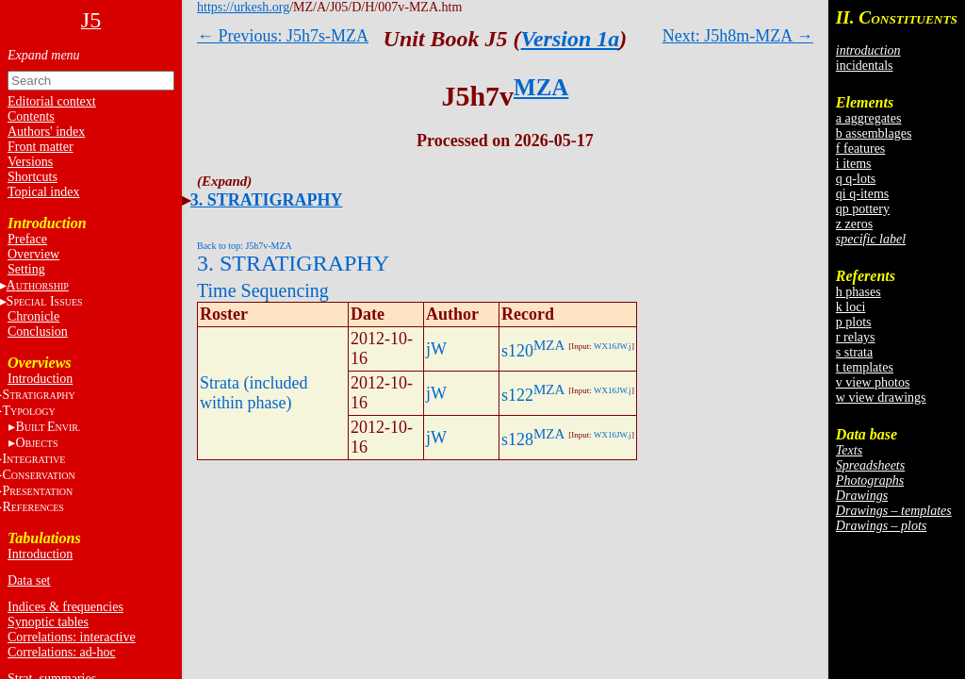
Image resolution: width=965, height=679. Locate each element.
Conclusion (38, 331)
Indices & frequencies (65, 607)
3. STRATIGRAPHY (266, 199)
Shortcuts (32, 177)
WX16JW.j (612, 346)
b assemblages (873, 133)
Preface (27, 239)
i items (854, 164)
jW (436, 349)
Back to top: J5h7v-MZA (244, 245)
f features (860, 148)
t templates (864, 367)
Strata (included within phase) (253, 392)
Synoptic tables (48, 622)
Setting (26, 269)
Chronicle (33, 316)
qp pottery (863, 209)
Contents (31, 116)
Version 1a (570, 38)
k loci (851, 307)
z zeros (854, 224)
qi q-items (862, 194)
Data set (29, 580)
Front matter (41, 147)
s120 (517, 350)
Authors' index (46, 131)
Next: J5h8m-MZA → (737, 35)
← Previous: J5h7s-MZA (282, 35)
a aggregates (869, 118)
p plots (854, 322)
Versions (30, 162)
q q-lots (855, 179)
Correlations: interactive (72, 637)
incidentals (864, 65)
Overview (33, 254)
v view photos (873, 382)
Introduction (40, 379)
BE (47, 427)
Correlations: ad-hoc (62, 652)
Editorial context (52, 101)
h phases (858, 292)
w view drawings (881, 397)
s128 (517, 439)
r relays (855, 337)
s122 (517, 395)
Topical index (43, 192)
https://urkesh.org (243, 7)
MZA (541, 87)
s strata (854, 352)
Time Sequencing (263, 290)
